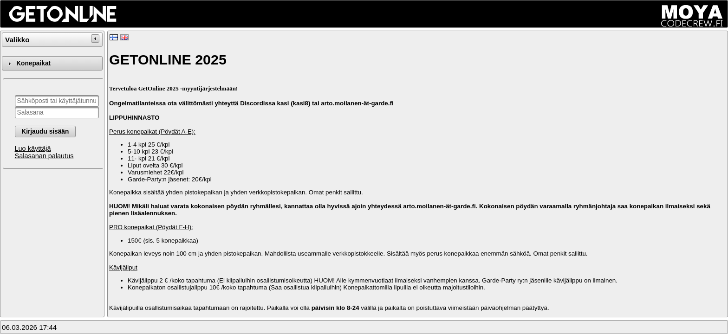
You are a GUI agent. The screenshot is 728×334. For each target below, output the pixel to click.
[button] (45, 131)
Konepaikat (33, 63)
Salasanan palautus (44, 156)
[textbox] (57, 101)
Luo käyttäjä (33, 148)
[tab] (52, 63)
